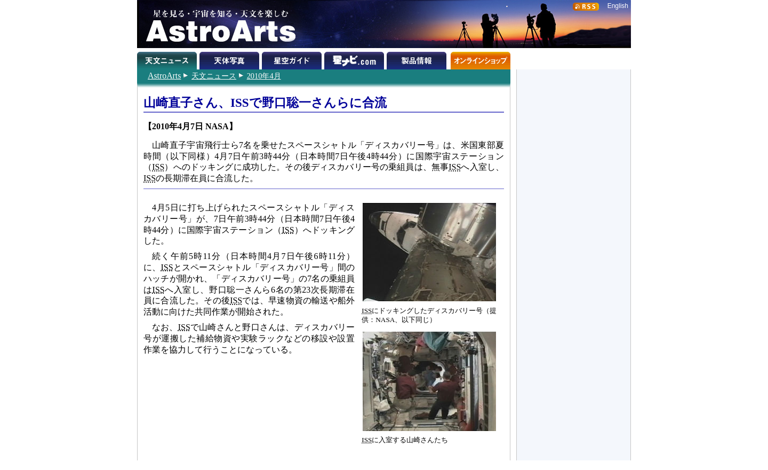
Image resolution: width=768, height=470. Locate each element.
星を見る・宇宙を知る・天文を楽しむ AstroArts (217, 24)
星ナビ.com (355, 58)
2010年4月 (264, 76)
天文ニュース (213, 76)
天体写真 (230, 58)
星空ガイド (293, 58)
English (617, 6)
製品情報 (418, 58)
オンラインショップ (480, 58)
